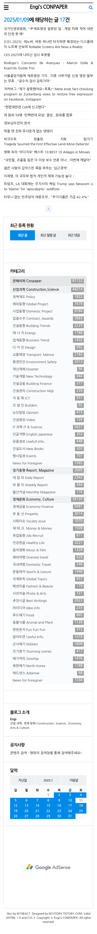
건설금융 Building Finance (48, 383)
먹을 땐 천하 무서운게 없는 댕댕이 (28, 131)
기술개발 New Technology (48, 376)
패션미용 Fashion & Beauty (48, 586)
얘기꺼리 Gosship (48, 658)
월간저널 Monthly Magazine (48, 492)
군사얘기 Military (48, 644)
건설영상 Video (48, 420)
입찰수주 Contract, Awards (48, 318)
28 (37, 816)
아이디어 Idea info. (48, 608)
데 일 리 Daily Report (48, 478)
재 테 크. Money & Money (48, 528)
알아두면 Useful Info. (48, 637)
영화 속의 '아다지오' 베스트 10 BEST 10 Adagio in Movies (47, 152)
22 (48, 811)
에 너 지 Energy (48, 333)
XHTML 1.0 (13, 917)
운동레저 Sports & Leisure (48, 572)
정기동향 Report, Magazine (48, 470)
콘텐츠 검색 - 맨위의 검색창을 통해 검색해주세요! (45, 753)
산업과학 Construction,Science (48, 289)
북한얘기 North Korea (48, 666)
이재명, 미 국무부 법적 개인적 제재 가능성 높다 (38, 176)
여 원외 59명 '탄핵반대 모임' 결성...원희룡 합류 (38, 115)
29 (48, 816)
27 (26, 816)
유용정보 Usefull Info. (48, 441)
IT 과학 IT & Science (48, 427)
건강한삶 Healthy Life (48, 543)
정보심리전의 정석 (17, 123)
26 (16, 816)
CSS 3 (31, 917)
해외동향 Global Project (48, 304)
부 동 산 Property (48, 514)
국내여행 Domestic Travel (48, 564)
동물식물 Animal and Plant (48, 622)
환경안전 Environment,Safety (48, 362)
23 (59, 811)
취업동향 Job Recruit (48, 535)
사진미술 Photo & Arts (48, 593)
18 (81, 805)
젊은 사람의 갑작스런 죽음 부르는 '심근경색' (36, 168)
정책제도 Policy (48, 297)
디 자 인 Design (48, 347)
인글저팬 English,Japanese (48, 434)
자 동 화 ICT (48, 398)
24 (70, 811)
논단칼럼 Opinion (48, 412)
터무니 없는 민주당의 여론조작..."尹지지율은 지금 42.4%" (46, 197)
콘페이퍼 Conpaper (48, 281)
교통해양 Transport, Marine (48, 355)
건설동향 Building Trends (48, 326)
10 (70, 800)
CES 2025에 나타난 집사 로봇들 (27, 55)
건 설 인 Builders (48, 405)
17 (70, 805)
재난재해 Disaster (48, 369)
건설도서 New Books (48, 449)
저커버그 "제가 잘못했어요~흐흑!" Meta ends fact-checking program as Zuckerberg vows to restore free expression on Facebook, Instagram (48, 94)
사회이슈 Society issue (48, 521)
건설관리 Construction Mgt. (48, 391)
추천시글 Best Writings (48, 601)
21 (37, 811)
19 (16, 811)
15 (48, 805)
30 (59, 816)
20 (26, 811)
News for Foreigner (48, 463)
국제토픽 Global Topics (48, 579)
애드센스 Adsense (48, 673)
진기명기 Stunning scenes (48, 651)
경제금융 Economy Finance (48, 506)
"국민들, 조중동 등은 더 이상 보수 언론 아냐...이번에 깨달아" (47, 160)
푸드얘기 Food (48, 615)
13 (26, 805)
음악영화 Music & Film (48, 550)
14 (37, 805)
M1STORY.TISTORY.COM (65, 913)
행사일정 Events (48, 456)
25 (81, 811)
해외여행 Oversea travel (48, 557)
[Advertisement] (48, 867)
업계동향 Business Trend (48, 340)
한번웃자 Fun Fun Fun (48, 629)
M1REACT (23, 913)
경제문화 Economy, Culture (48, 499)
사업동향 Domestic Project (48, 311)
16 (59, 805)
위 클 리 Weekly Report (48, 485)
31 (70, 816)
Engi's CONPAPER (48, 7)
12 (16, 805)
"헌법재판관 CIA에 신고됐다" (25, 107)
